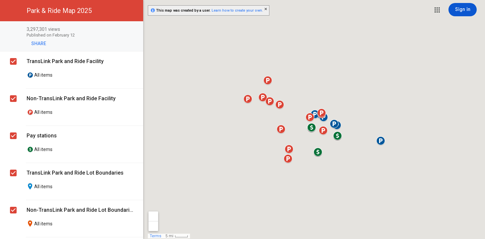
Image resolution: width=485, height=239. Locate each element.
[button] (437, 10)
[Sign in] (462, 9)
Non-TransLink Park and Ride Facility (71, 98)
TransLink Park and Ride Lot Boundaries (75, 173)
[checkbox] (135, 30)
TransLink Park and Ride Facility (65, 61)
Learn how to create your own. (237, 10)
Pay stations (42, 135)
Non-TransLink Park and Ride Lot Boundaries (80, 210)
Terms (155, 236)
